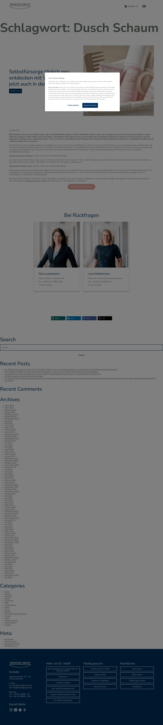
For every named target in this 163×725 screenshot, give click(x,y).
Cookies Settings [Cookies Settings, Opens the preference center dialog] (73, 105)
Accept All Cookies (90, 105)
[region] (82, 91)
